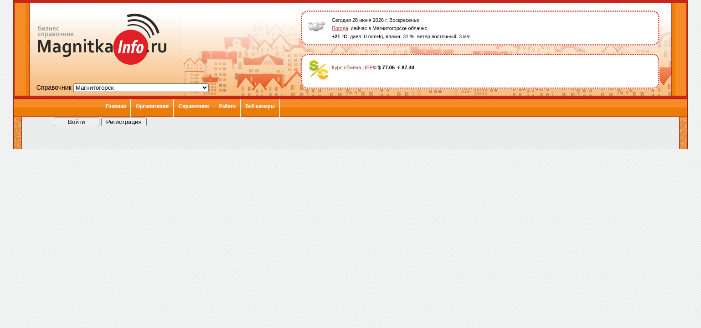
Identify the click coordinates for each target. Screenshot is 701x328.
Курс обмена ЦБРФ (354, 67)
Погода (340, 28)
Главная (116, 106)
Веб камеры (260, 106)
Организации (152, 106)
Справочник (193, 106)
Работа (227, 106)
